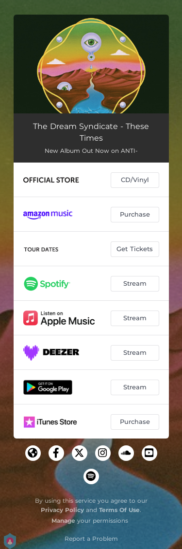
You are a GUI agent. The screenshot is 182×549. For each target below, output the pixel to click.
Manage (63, 520)
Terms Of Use (119, 509)
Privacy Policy (62, 509)
